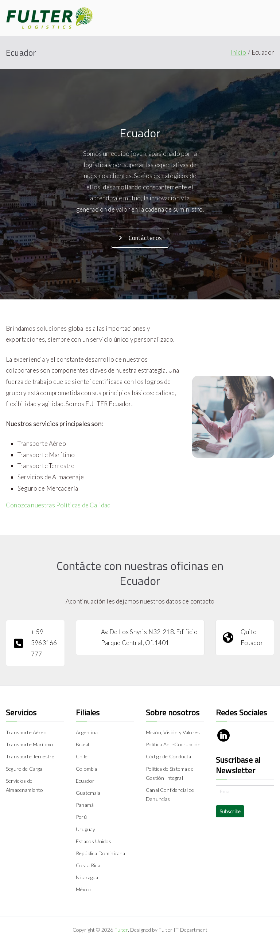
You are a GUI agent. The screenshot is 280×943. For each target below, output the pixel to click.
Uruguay (85, 829)
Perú (81, 817)
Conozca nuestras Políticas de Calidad (58, 505)
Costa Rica (88, 865)
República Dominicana (100, 853)
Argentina (87, 732)
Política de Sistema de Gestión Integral (170, 773)
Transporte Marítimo (29, 744)
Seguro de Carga (24, 769)
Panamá (85, 805)
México (84, 889)
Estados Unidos (93, 841)
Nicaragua (87, 877)
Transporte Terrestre (30, 756)
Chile (82, 756)
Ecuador (85, 781)
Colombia (86, 769)
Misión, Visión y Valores (173, 732)
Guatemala (88, 793)
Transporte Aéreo (26, 732)
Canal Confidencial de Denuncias (170, 794)
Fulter (121, 930)
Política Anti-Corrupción (173, 744)
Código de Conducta (168, 756)
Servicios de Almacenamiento (24, 785)
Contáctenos (140, 238)
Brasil (82, 744)
